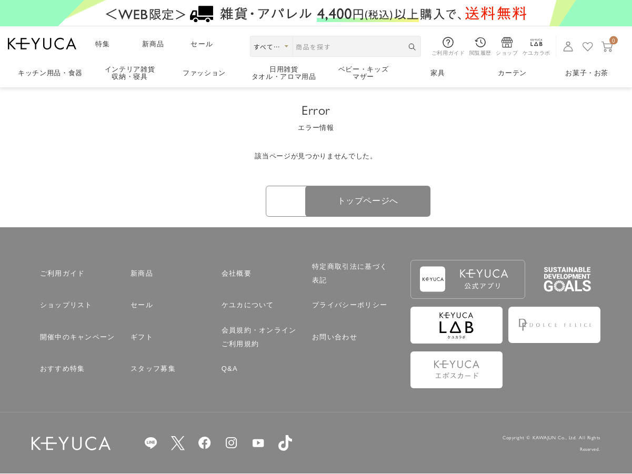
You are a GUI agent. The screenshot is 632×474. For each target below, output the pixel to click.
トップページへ (389, 201)
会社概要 (237, 274)
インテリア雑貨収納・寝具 (130, 73)
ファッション (204, 73)
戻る (242, 201)
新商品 (153, 44)
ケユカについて (248, 306)
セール (201, 44)
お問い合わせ (334, 337)
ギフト (142, 337)
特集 (103, 44)
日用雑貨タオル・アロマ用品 (284, 73)
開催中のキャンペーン (77, 337)
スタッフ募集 (153, 370)
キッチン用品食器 (50, 73)
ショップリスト (66, 306)
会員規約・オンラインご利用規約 (259, 337)
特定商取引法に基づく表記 (349, 274)
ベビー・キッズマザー (363, 73)
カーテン (512, 73)
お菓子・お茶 (586, 73)
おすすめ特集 (62, 370)
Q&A (230, 370)
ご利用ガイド (62, 274)
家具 (437, 73)
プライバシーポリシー (349, 306)
